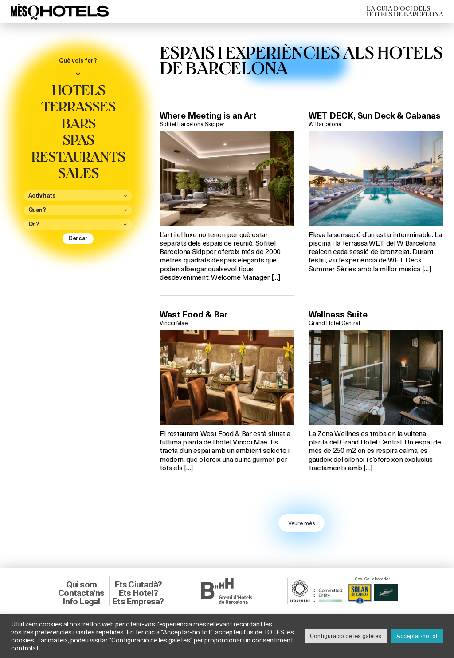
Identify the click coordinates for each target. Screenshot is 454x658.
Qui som (81, 584)
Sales (78, 172)
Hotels (78, 89)
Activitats (41, 195)
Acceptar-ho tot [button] (417, 636)
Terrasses (78, 106)
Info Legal (81, 601)
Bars (78, 122)
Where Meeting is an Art (208, 115)
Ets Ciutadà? (138, 584)
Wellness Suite (338, 314)
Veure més (301, 523)
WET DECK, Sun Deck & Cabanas (375, 115)
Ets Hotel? (138, 592)
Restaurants (78, 156)
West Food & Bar (194, 314)
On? (33, 224)
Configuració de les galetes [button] (345, 636)
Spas (78, 139)
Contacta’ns (81, 592)
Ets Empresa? (138, 601)
